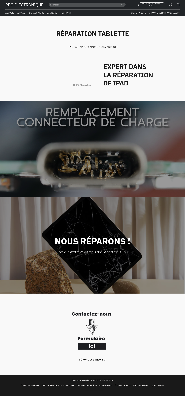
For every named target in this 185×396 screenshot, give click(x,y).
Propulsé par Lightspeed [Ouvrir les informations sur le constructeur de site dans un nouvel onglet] (92, 390)
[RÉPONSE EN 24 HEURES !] (92, 334)
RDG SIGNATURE (36, 12)
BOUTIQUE (53, 12)
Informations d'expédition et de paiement (94, 385)
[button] (24, 4)
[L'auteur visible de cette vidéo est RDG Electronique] (82, 85)
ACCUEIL (9, 12)
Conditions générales (30, 385)
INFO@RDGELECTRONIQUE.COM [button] (164, 12)
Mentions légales (140, 385)
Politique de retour (123, 385)
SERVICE (21, 12)
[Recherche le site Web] (122, 5)
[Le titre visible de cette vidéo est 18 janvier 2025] (54, 73)
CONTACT (66, 12)
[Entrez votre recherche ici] (87, 5)
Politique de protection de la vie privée (58, 385)
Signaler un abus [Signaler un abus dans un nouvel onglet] (157, 385)
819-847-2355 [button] (138, 12)
